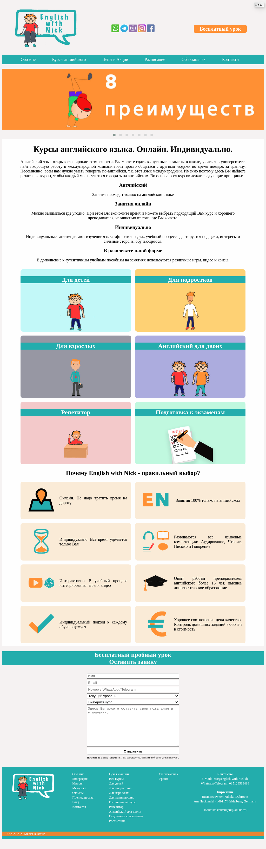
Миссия (77, 791)
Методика (79, 796)
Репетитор (116, 814)
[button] (114, 135)
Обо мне (28, 59)
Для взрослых (119, 800)
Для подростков (120, 796)
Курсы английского (69, 59)
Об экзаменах (193, 59)
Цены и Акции (115, 59)
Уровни (164, 786)
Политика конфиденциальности (225, 818)
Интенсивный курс (122, 810)
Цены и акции (119, 782)
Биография (80, 786)
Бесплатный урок (220, 29)
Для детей (116, 791)
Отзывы (77, 800)
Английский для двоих (125, 819)
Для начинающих (121, 805)
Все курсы (116, 786)
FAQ (75, 810)
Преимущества (82, 805)
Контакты (230, 59)
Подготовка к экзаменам (126, 824)
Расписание (155, 59)
